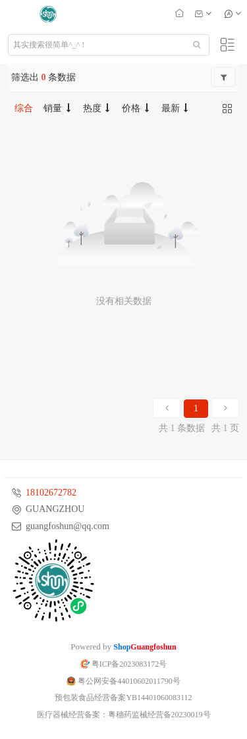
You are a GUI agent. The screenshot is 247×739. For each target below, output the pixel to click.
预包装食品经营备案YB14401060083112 (123, 697)
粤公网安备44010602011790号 (123, 681)
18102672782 (51, 492)
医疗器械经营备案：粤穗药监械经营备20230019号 (124, 714)
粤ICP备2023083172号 (123, 664)
